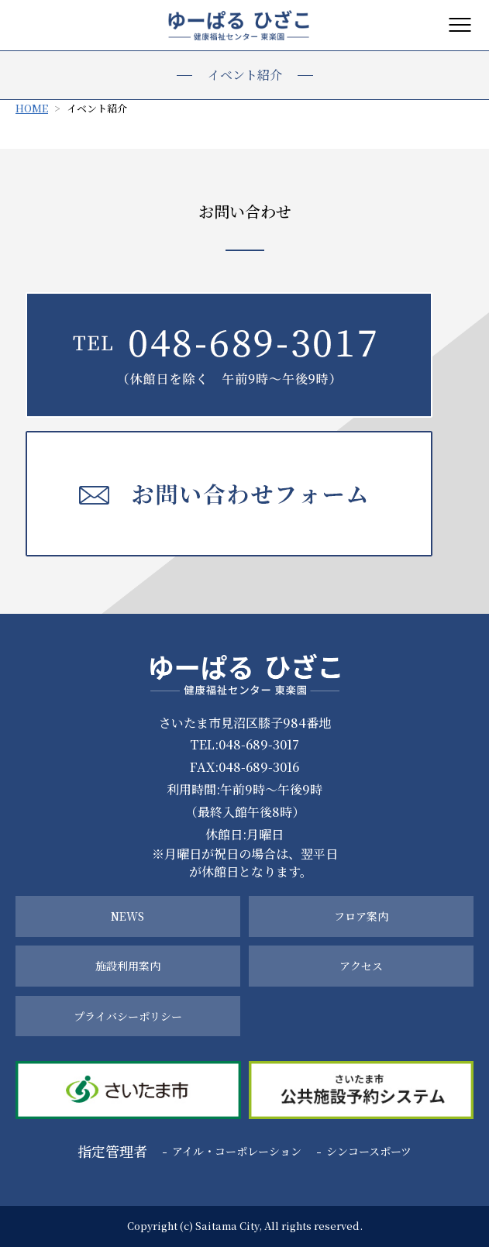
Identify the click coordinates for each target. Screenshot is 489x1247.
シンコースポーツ (369, 1151)
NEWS (127, 916)
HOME (31, 108)
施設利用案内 (127, 965)
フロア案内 (361, 916)
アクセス (361, 965)
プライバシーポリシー (128, 1016)
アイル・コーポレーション (236, 1151)
